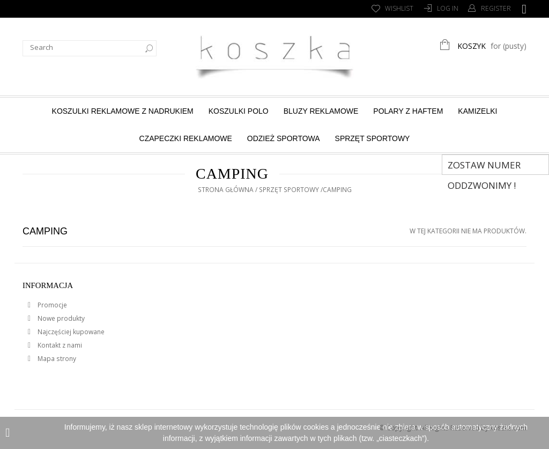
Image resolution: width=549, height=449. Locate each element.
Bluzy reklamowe (321, 111)
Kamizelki (477, 111)
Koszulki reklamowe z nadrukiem (123, 111)
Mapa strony (56, 358)
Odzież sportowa (283, 138)
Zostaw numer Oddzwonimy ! (484, 167)
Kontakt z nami (59, 345)
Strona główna (226, 189)
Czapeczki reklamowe (185, 138)
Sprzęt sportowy (372, 138)
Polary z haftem (408, 111)
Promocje (51, 305)
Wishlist (399, 8)
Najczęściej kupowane (70, 331)
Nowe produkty (60, 318)
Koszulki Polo (239, 111)
